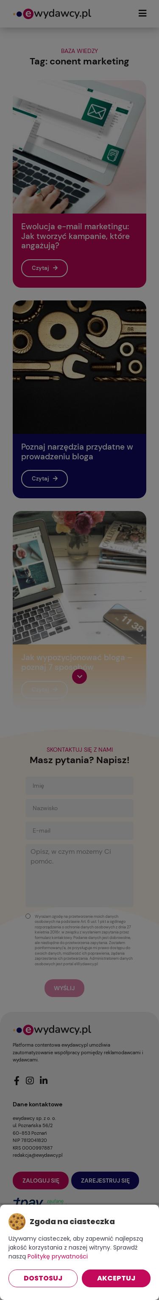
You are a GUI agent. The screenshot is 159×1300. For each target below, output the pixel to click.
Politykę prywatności (58, 1256)
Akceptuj (116, 1278)
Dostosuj (43, 1278)
